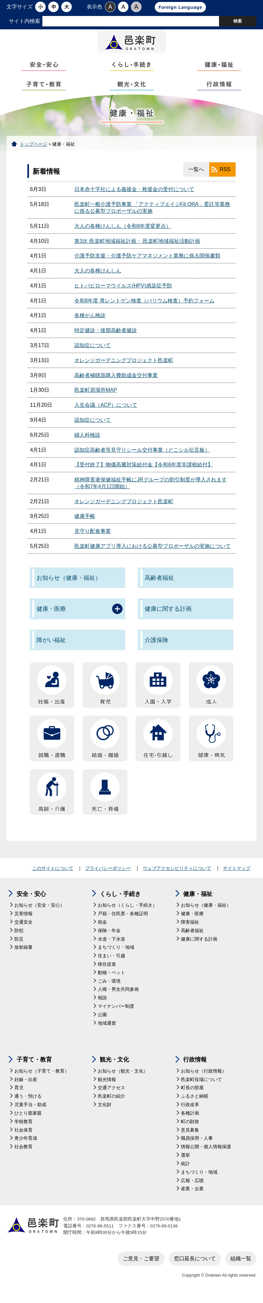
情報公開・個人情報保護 (206, 1154)
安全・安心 (31, 901)
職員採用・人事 (197, 1145)
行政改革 (190, 1112)
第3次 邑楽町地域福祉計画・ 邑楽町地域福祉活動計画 (137, 248)
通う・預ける (28, 1103)
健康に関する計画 (168, 616)
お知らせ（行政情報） (203, 1078)
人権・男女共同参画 (118, 996)
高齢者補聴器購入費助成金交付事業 (116, 382)
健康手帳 (84, 523)
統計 (185, 1170)
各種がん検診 (90, 323)
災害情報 (23, 921)
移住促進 (107, 971)
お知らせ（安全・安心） (39, 912)
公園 (102, 1022)
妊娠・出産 (25, 1086)
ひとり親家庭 (28, 1120)
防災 (18, 946)
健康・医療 (51, 616)
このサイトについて (52, 875)
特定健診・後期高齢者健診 (105, 338)
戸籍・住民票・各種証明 (123, 921)
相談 (102, 1005)
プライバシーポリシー (108, 875)
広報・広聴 (192, 1187)
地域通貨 (107, 1030)
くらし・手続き (120, 901)
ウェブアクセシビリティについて (177, 875)
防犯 (18, 937)
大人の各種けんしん (97, 278)
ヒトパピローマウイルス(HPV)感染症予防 (123, 293)
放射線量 (23, 954)
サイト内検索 (24, 21)
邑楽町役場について (201, 1086)
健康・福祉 (197, 901)
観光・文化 (114, 1067)
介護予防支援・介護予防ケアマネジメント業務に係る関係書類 (147, 263)
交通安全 (23, 929)
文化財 (104, 1112)
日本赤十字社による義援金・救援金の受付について (134, 196)
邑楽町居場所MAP (95, 397)
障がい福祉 (51, 647)
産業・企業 (192, 1196)
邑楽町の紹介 (111, 1103)
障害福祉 (190, 929)
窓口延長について (195, 1265)
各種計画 (190, 1120)
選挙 (185, 1162)
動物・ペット (111, 979)
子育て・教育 (34, 1067)
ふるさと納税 (194, 1103)
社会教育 (23, 1154)
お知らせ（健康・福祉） (69, 585)
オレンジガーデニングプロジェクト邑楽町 (123, 367)
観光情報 (107, 1086)
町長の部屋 (192, 1095)
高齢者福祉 (159, 585)
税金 (102, 929)
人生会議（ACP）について (105, 412)
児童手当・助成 (30, 1112)
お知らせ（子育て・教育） (41, 1078)
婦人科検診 (87, 442)
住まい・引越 (111, 963)
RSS (225, 177)
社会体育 (23, 1137)
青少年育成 (25, 1145)
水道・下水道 (111, 946)
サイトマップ (236, 875)
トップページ (33, 151)
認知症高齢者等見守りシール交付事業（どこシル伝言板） (142, 457)
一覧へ (196, 177)
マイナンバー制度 (116, 1013)
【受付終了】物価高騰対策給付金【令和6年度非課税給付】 (143, 472)
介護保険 (156, 647)
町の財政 (190, 1128)
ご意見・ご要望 (141, 1265)
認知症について (92, 353)
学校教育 (23, 1128)
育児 (18, 1095)
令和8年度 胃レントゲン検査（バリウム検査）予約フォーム (144, 308)
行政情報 (195, 1067)
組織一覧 (240, 1265)
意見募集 (190, 1137)
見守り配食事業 (92, 538)
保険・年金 (109, 937)
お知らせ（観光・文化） (123, 1078)
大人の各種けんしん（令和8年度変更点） (122, 233)
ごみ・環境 (109, 988)
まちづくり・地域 (116, 954)
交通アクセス (111, 1095)
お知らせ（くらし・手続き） (127, 912)
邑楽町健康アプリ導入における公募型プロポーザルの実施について (152, 553)
